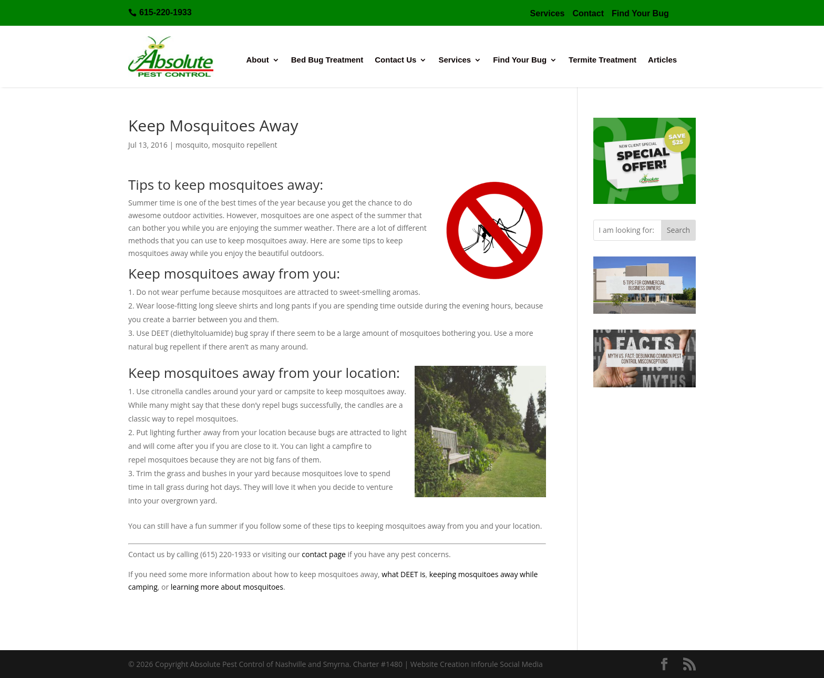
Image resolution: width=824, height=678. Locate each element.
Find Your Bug (520, 60)
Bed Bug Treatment (327, 60)
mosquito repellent (244, 145)
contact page (324, 554)
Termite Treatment (602, 60)
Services (454, 60)
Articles (662, 60)
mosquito (192, 145)
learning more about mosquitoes (227, 587)
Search (678, 230)
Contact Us (395, 60)
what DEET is (403, 574)
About (257, 60)
